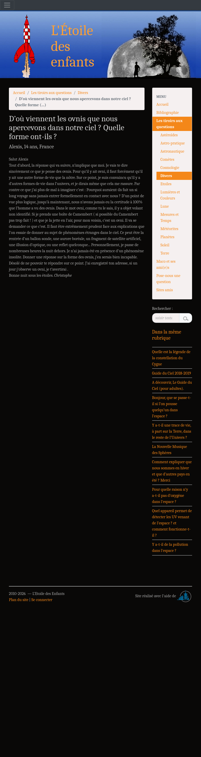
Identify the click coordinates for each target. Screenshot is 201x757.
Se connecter (41, 599)
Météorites (169, 229)
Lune (165, 206)
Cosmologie (170, 167)
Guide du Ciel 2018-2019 (171, 373)
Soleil (165, 245)
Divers (83, 92)
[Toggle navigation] (7, 5)
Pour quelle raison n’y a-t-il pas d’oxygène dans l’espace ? (170, 495)
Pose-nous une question (168, 278)
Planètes (168, 237)
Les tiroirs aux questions (51, 92)
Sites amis (164, 290)
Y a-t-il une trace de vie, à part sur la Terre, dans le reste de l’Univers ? (171, 431)
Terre (165, 253)
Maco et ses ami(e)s (166, 264)
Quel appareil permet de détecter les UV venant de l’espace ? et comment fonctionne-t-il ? (172, 523)
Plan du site (18, 599)
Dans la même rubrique (166, 335)
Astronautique (172, 151)
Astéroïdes (169, 135)
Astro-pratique (173, 143)
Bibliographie (167, 112)
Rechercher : (162, 308)
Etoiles (166, 184)
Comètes (167, 159)
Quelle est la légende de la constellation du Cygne (171, 358)
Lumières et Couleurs (170, 195)
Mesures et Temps (170, 217)
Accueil (19, 92)
